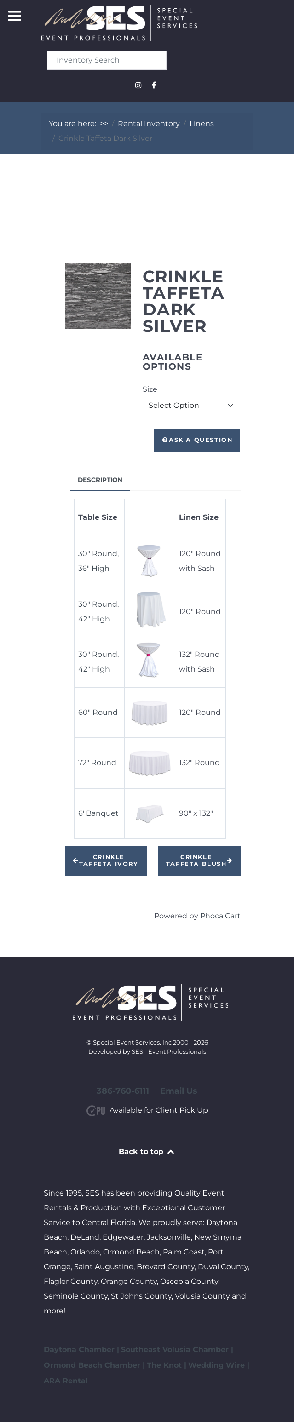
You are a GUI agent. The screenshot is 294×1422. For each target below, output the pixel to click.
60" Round (99, 712)
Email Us (178, 1091)
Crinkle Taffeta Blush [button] (199, 860)
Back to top (147, 1151)
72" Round (97, 762)
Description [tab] (100, 479)
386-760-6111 (123, 1091)
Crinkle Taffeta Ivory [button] (105, 860)
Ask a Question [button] (197, 439)
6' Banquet (98, 813)
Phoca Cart (220, 915)
